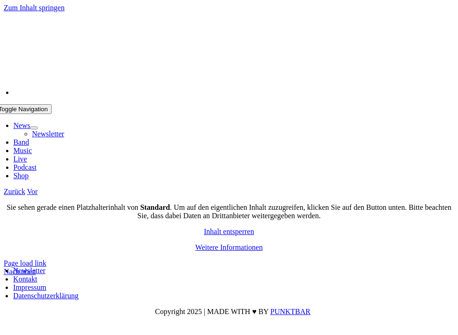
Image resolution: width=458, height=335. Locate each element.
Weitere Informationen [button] (229, 247)
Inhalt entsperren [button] (229, 231)
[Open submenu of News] (34, 128)
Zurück (14, 191)
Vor (32, 191)
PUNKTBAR (290, 311)
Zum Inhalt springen (34, 8)
